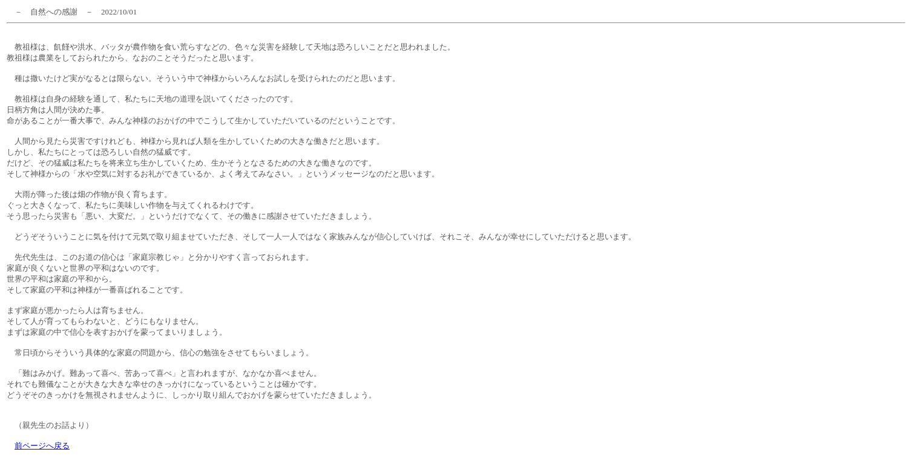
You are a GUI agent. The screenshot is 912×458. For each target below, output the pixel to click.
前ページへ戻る (42, 445)
